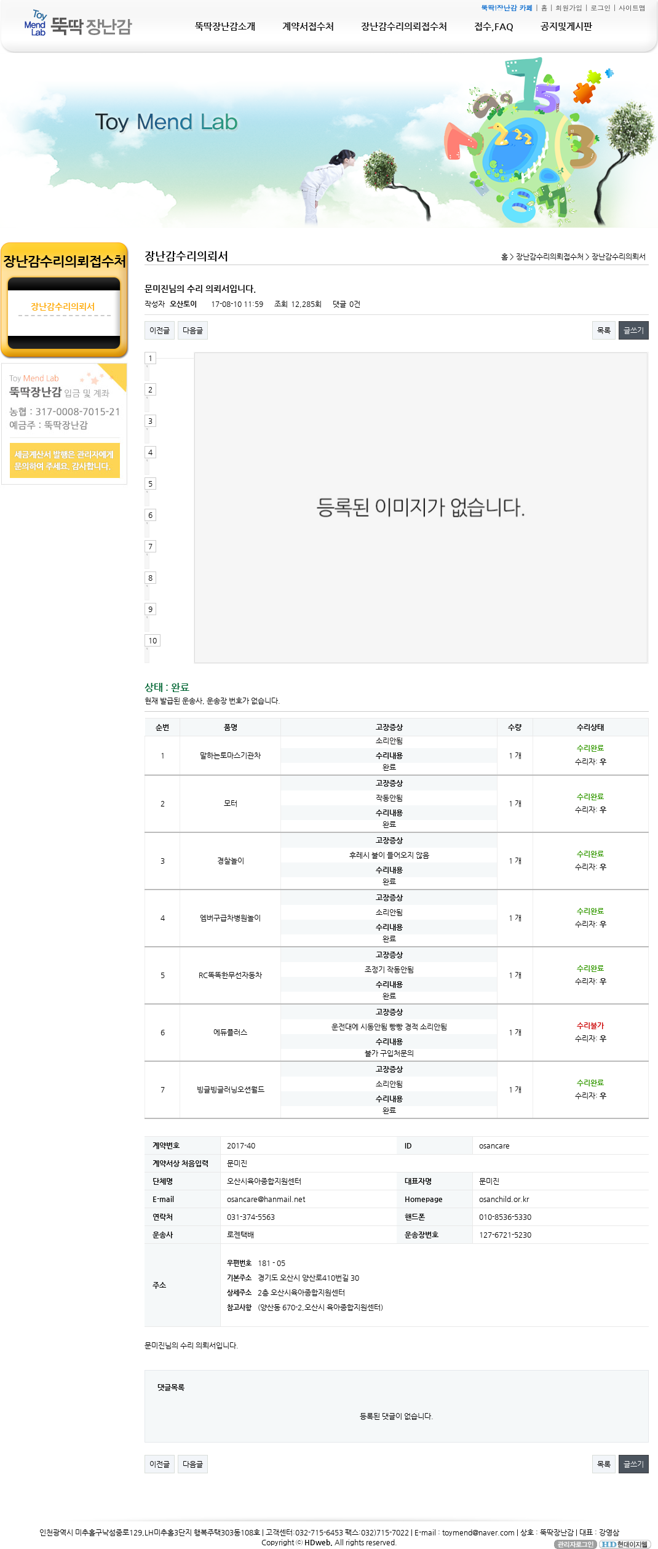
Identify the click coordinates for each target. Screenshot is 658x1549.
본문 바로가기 (0, 0)
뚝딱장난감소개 (225, 26)
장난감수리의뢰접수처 (404, 26)
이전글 (159, 330)
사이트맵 (632, 7)
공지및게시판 (566, 26)
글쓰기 (634, 330)
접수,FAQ (493, 26)
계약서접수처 (308, 26)
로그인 (600, 7)
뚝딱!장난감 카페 (507, 7)
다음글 (193, 330)
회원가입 (568, 7)
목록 (604, 330)
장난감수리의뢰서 (63, 306)
